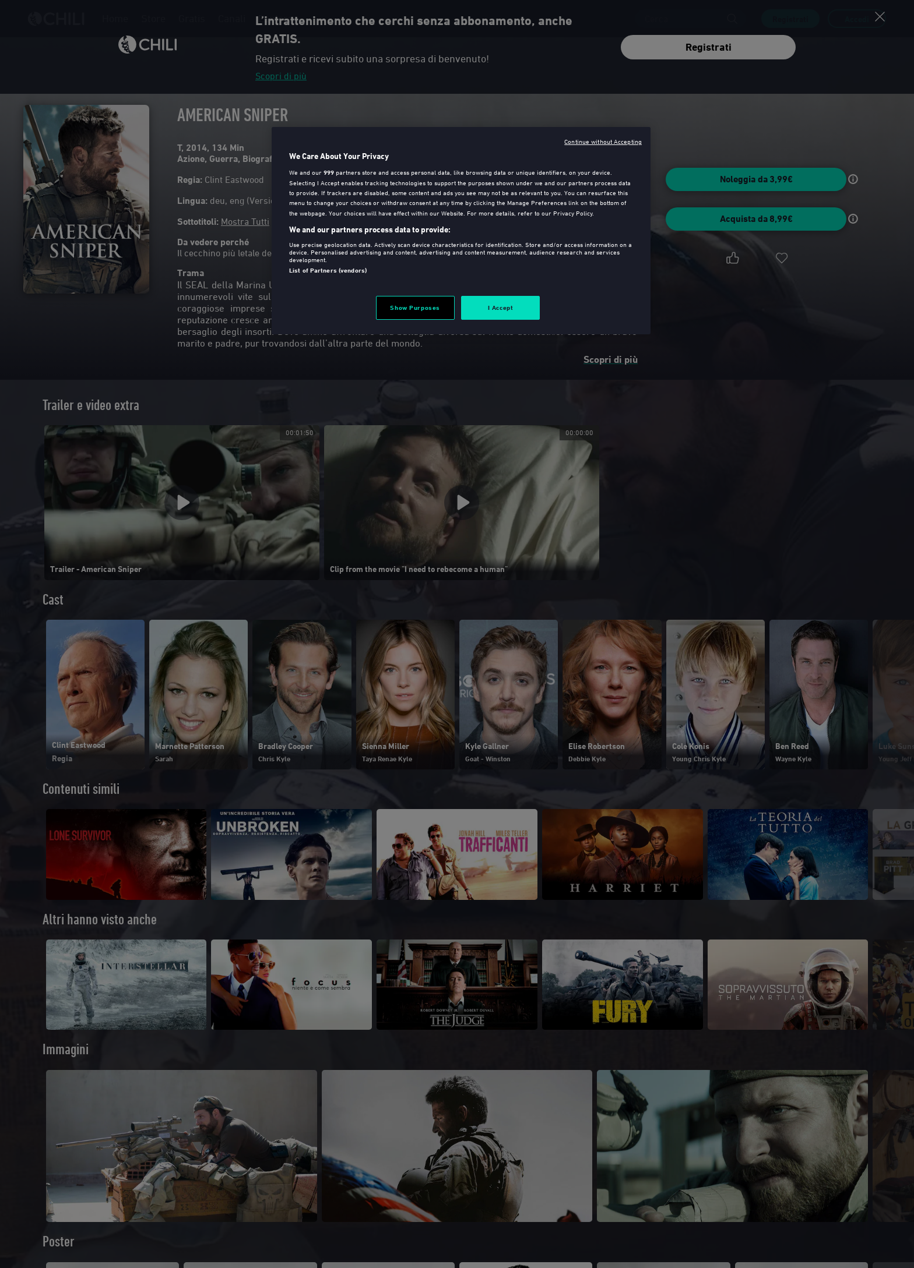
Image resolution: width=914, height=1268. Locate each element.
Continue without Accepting (603, 141)
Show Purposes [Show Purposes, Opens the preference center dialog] (415, 307)
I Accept (501, 307)
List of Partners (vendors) (328, 270)
